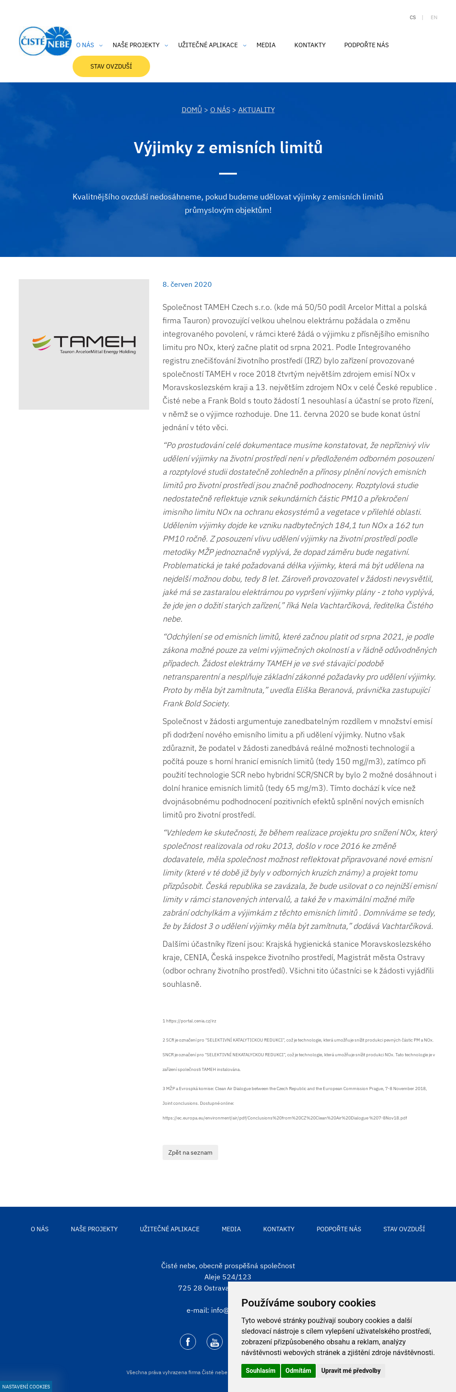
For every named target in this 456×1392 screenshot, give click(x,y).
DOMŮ (192, 109)
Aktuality (256, 109)
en (434, 17)
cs (413, 17)
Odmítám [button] (298, 1370)
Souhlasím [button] (261, 1370)
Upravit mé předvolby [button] (350, 1370)
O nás (220, 109)
